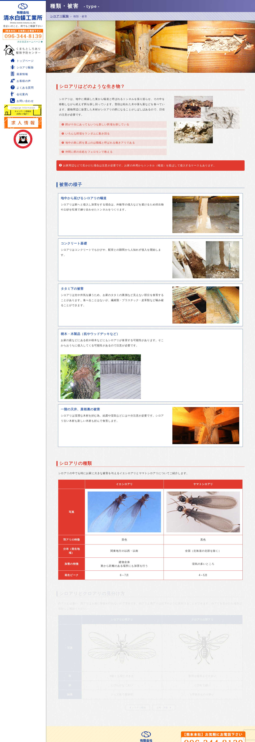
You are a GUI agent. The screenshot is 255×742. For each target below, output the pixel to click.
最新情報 (19, 73)
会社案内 (19, 93)
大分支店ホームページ (30, 42)
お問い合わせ (22, 100)
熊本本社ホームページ (197, 722)
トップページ (22, 60)
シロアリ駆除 (22, 67)
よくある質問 (22, 87)
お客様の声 (20, 80)
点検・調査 (162, 678)
